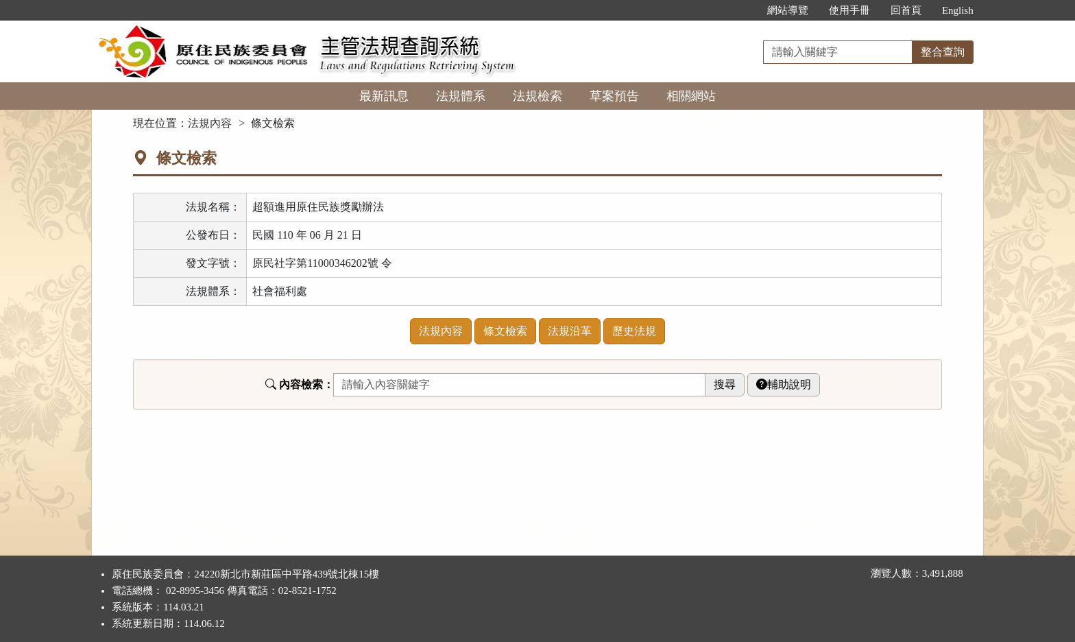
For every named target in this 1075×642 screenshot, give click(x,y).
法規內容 (210, 123)
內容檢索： (299, 384)
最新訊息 (384, 96)
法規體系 (460, 96)
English (958, 10)
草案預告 (614, 96)
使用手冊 (849, 10)
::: (742, 10)
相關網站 (691, 96)
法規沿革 (570, 331)
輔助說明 (783, 384)
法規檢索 (537, 96)
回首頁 (906, 10)
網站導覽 (787, 10)
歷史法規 (634, 331)
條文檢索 (505, 331)
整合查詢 (943, 52)
